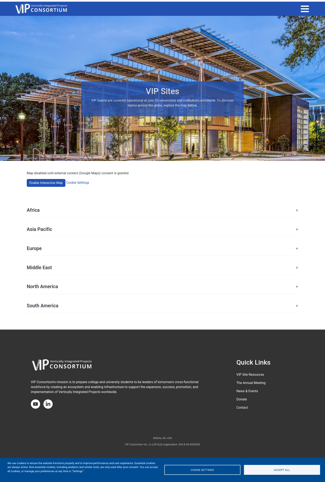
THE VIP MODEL (183, 8)
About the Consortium (290, 8)
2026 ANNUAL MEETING (150, 8)
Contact (242, 407)
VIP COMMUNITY (212, 8)
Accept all (282, 469)
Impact (235, 8)
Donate (241, 399)
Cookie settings (202, 469)
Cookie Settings (77, 183)
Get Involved (256, 8)
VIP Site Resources (250, 375)
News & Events (247, 391)
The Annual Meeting (251, 383)
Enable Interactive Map (46, 183)
